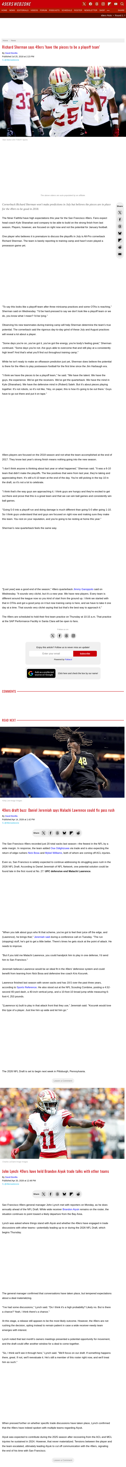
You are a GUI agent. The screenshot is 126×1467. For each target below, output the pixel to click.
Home (4, 10)
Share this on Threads (120, 226)
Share (121, 10)
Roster (78, 10)
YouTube (115, 4)
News (12, 10)
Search (122, 4)
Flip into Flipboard (120, 240)
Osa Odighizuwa (60, 848)
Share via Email (120, 254)
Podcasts (54, 10)
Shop (102, 10)
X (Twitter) (84, 4)
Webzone (16, 4)
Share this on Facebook (120, 219)
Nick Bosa (34, 853)
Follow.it (68, 659)
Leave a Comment (63, 1081)
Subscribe (85, 653)
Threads (66, 634)
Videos (34, 10)
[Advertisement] (63, 28)
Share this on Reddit (120, 247)
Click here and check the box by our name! (78, 673)
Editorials (23, 10)
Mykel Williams (53, 853)
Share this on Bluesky (120, 233)
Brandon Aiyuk (71, 1209)
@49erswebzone (11, 60)
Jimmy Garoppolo (83, 589)
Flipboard (109, 4)
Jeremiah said (42, 937)
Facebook (59, 634)
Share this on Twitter (120, 212)
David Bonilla (11, 53)
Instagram (73, 634)
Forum (43, 10)
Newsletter (90, 10)
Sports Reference (27, 987)
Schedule (67, 10)
